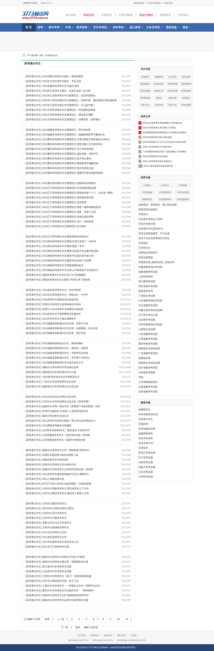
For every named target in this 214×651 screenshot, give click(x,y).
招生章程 (159, 105)
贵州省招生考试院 (148, 286)
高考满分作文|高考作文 (151, 228)
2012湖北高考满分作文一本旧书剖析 (61, 290)
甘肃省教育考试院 (148, 386)
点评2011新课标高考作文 (55, 527)
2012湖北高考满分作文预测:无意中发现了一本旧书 (69, 241)
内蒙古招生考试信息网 (150, 310)
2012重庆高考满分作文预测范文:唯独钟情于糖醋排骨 (70, 163)
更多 (186, 27)
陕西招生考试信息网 (149, 362)
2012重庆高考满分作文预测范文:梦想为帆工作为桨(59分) (72, 144)
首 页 (28, 27)
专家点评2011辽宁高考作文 (56, 522)
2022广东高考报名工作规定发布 (157, 147)
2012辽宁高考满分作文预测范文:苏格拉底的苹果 (68, 216)
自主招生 (70, 15)
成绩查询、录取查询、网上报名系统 (158, 204)
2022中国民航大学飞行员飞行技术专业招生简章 (164, 142)
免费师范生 (147, 199)
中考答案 (183, 185)
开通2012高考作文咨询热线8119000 (61, 304)
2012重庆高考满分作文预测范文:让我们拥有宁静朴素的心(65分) (76, 139)
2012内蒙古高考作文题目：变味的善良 (62, 76)
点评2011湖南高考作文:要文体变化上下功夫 (65, 488)
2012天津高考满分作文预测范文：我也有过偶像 (67, 114)
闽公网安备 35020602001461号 (131, 640)
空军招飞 (143, 214)
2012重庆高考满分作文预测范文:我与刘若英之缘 (68, 168)
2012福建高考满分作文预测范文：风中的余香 (66, 129)
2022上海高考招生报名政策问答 (158, 166)
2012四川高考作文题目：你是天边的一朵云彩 (66, 90)
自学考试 (119, 27)
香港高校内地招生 (148, 209)
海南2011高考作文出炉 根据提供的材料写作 (65, 595)
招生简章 (186, 77)
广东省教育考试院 (148, 353)
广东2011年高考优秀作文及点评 (59, 381)
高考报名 (143, 243)
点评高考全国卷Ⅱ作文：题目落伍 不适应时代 (65, 430)
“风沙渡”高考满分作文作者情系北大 (61, 376)
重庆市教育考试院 (148, 343)
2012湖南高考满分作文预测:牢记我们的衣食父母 (68, 255)
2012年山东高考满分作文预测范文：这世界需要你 (68, 95)
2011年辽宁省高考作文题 (55, 546)
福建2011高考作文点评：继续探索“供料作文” (66, 450)
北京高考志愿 (146, 471)
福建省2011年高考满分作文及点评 (60, 386)
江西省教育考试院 (148, 338)
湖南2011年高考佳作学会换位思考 (60, 367)
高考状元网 (172, 91)
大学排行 (183, 15)
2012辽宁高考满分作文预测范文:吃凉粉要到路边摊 (69, 188)
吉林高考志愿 (146, 462)
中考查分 (106, 15)
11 (127, 619)
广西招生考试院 (147, 295)
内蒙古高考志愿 (147, 467)
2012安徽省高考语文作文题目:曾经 (60, 86)
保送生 (159, 98)
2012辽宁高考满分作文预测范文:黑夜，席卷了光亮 (69, 211)
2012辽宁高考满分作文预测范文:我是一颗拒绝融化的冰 (71, 207)
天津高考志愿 (146, 476)
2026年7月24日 (30, 3)
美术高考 (83, 27)
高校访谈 (172, 98)
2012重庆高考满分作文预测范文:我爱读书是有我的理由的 (72, 172)
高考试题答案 (186, 106)
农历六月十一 (47, 3)
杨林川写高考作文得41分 (55, 415)
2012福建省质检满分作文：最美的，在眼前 (65, 348)
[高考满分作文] (33, 76)
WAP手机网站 (154, 3)
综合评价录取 (146, 438)
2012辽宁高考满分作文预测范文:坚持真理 (64, 202)
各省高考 (145, 77)
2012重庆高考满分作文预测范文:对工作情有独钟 (68, 149)
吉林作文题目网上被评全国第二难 (60, 455)
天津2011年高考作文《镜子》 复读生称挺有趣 (66, 576)
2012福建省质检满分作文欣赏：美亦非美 (64, 333)
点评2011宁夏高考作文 (54, 517)
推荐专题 (145, 177)
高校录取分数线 (145, 85)
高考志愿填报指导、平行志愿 (154, 233)
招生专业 (172, 105)
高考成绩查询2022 (148, 414)
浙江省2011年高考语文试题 (56, 566)
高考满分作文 (51, 55)
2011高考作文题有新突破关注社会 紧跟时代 (65, 474)
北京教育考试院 (147, 319)
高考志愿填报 (146, 257)
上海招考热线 (146, 276)
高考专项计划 (146, 443)
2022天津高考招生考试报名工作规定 (159, 127)
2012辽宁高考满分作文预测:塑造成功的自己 (65, 236)
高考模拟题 (145, 98)
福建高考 (159, 77)
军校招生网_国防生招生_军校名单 (157, 262)
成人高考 (136, 27)
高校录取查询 (186, 85)
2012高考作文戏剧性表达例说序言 (60, 299)
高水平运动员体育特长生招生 (154, 238)
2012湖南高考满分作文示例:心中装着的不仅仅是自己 (70, 270)
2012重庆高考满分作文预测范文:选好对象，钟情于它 (70, 153)
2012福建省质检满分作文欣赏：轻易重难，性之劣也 (70, 328)
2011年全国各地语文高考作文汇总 (60, 541)
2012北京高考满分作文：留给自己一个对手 (65, 294)
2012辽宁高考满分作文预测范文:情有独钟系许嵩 (68, 197)
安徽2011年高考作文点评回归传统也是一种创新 (67, 469)
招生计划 (145, 105)
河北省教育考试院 (148, 305)
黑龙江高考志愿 (147, 452)
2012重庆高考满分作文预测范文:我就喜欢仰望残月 (69, 183)
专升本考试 (101, 27)
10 (118, 619)
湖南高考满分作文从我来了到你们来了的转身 (66, 279)
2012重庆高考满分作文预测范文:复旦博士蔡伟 (66, 158)
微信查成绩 (139, 3)
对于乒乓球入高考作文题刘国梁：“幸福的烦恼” (67, 483)
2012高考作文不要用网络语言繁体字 (61, 313)
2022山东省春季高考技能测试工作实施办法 (162, 123)
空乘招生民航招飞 (148, 252)
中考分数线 (126, 15)
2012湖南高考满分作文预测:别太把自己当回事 (66, 260)
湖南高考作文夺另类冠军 (55, 459)
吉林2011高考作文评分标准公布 (59, 464)
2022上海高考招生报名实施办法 (157, 161)
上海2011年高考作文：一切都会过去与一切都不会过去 (71, 585)
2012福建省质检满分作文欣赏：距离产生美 (65, 323)
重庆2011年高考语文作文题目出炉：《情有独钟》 (68, 590)
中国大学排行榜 (147, 223)
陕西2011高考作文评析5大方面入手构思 (63, 557)
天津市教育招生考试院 (150, 324)
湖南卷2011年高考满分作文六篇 (59, 372)
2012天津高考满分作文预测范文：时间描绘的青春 (68, 109)
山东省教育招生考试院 (150, 300)
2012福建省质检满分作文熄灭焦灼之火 (62, 362)
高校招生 (186, 98)
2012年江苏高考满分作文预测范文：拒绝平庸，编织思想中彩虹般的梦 (79, 100)
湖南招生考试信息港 (149, 348)
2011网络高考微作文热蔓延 (56, 425)
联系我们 (95, 635)
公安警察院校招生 (148, 382)
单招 (141, 377)
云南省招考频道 (147, 372)
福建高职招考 (146, 433)
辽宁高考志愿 (146, 457)
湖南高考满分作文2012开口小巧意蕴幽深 (64, 274)
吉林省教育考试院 (148, 391)
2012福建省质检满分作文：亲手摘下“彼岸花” (66, 357)
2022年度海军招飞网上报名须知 (157, 137)
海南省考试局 (146, 291)
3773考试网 (32, 55)
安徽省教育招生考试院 (150, 267)
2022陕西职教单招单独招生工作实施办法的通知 (164, 132)
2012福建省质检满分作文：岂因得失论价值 (65, 353)
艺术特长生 (144, 247)
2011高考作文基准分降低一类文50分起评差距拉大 (69, 420)
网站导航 (168, 3)
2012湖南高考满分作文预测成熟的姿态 (62, 265)
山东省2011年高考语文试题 (56, 571)
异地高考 (143, 424)
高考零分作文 (146, 419)
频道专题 (145, 402)
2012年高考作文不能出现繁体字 (59, 318)
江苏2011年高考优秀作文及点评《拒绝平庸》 (66, 401)
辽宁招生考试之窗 (148, 315)
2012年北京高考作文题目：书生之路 (61, 81)
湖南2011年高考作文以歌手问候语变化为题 (65, 600)
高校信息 (172, 27)
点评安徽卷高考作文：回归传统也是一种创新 (66, 435)
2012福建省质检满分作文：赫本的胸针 (62, 343)
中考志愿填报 (183, 192)
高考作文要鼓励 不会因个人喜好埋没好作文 (65, 411)
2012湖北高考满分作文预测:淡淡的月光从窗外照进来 (70, 251)
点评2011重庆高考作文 (54, 503)
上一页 (60, 619)
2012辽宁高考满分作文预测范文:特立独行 (64, 226)
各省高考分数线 (159, 85)
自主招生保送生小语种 (150, 219)
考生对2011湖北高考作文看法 (58, 508)
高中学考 (55, 27)
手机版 (133, 635)
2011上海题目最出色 (53, 478)
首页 (47, 619)
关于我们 (81, 635)
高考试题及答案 (147, 428)
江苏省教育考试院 (148, 334)
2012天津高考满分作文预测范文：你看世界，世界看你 (71, 119)
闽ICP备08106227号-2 (103, 640)
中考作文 (165, 185)
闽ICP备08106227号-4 (78, 640)
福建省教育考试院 (148, 271)
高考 (41, 27)
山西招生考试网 (147, 329)
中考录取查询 (165, 192)
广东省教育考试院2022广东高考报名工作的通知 (164, 151)
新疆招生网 (144, 358)
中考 (69, 27)
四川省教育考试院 (148, 367)
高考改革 (143, 447)
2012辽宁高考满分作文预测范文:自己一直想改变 (68, 221)
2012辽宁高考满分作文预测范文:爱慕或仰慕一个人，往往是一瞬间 (77, 192)
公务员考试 (154, 27)
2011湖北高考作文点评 (54, 537)
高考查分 (165, 15)
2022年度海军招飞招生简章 (155, 156)
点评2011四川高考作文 (54, 513)
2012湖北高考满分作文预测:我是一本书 (63, 246)
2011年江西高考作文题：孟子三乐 (60, 580)
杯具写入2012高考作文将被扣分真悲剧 (62, 309)
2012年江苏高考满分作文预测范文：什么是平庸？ (68, 105)
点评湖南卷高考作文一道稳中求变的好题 (63, 439)
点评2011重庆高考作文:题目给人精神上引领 (65, 493)
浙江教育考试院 (147, 281)
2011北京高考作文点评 (54, 532)
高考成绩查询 (145, 92)
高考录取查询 (172, 85)
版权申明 (108, 635)
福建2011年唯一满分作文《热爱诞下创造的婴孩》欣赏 (71, 406)
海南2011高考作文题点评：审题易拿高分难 (65, 561)
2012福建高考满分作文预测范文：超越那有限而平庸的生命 (73, 134)
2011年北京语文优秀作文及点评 (59, 396)
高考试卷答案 (186, 92)
